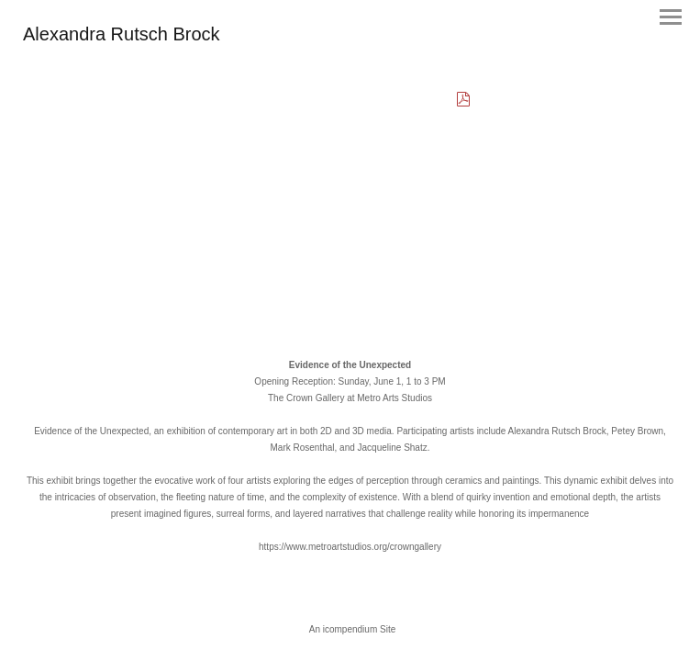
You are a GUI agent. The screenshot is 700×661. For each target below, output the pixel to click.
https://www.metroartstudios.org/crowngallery (350, 547)
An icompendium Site (352, 629)
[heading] (121, 36)
